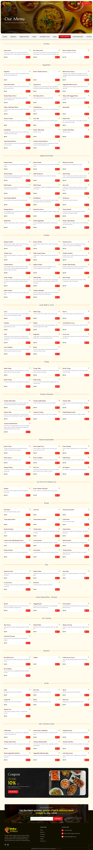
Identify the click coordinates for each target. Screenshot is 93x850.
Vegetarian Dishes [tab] (24, 36)
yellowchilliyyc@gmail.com (68, 837)
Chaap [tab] (54, 36)
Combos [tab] (5, 36)
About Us (36, 3)
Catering (50, 3)
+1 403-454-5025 (66, 830)
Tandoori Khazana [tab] (64, 36)
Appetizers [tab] (13, 36)
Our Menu (43, 3)
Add (28, 57)
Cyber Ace (58, 848)
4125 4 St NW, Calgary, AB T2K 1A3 (70, 833)
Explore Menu (13, 791)
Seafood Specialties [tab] (78, 36)
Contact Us (86, 3)
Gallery (58, 3)
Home (29, 3)
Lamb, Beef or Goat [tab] (44, 36)
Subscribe (58, 818)
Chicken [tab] (34, 36)
